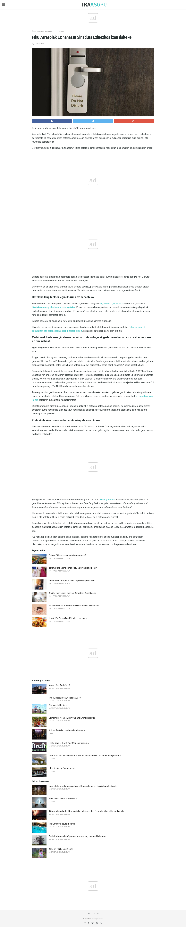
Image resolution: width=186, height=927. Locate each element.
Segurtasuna (59, 31)
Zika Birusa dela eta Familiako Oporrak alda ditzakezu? (74, 605)
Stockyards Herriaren (58, 705)
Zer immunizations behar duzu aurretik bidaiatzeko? (73, 568)
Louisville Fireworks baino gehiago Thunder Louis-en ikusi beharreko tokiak (83, 786)
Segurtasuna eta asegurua (42, 31)
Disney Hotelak (108, 499)
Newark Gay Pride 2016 (59, 685)
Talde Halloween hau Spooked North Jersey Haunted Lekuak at (77, 836)
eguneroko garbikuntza (112, 303)
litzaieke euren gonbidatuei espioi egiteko (53, 307)
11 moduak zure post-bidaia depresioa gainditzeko (72, 580)
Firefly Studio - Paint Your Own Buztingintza (69, 743)
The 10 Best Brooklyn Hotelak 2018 (65, 698)
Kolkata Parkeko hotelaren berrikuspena (67, 730)
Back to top (93, 914)
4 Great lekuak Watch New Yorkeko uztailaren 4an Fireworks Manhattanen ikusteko (87, 811)
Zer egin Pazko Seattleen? (61, 849)
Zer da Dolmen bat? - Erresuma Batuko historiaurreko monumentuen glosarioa (85, 755)
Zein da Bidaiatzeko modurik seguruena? (67, 555)
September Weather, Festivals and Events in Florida (72, 718)
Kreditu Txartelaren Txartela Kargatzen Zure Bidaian (72, 593)
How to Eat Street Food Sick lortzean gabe (68, 618)
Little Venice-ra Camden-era (62, 768)
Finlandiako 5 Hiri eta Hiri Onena (63, 798)
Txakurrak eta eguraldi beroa (62, 824)
